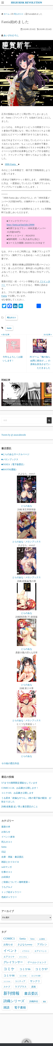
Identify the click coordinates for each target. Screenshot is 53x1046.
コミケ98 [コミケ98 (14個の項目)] (9, 975)
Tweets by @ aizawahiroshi (13, 435)
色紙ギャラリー (9, 897)
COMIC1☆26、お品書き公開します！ (19, 788)
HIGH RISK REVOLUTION (26, 2)
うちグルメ (6, 887)
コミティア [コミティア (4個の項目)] (20, 981)
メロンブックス (33, 541)
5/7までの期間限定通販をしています (19, 783)
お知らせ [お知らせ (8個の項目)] (8, 944)
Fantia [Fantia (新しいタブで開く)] (4, 296)
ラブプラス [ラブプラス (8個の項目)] (21, 986)
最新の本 (5, 827)
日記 (3, 852)
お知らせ (5, 832)
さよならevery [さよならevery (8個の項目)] (25, 944)
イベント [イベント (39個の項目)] (10, 950)
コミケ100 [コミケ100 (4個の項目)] (35, 976)
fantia (9, 328)
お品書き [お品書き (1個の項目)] (42, 939)
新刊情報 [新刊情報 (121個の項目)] (11, 993)
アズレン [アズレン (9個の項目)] (42, 944)
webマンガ (6, 867)
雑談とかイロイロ (10, 862)
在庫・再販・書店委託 (12, 857)
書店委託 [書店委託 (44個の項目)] (31, 993)
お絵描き (5, 877)
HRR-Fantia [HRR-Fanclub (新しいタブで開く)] (11, 164)
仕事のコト (6, 872)
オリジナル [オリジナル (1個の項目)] (23, 957)
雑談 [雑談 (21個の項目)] (6, 1007)
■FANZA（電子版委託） (13, 464)
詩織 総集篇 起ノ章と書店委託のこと (19, 806)
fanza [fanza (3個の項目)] (32, 939)
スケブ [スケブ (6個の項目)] (6, 986)
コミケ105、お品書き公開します (17, 793)
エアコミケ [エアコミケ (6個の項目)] (9, 956)
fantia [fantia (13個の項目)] (23, 938)
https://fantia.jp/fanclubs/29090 (20, 225)
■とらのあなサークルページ (15, 454)
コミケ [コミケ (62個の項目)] (9, 969)
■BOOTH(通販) (8, 469)
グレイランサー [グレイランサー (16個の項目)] (13, 962)
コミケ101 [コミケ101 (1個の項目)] (6, 981)
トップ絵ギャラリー (11, 892)
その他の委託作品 (10, 763)
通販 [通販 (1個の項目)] (44, 1001)
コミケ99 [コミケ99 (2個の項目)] (22, 976)
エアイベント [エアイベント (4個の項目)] (40, 951)
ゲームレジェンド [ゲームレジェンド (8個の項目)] (37, 962)
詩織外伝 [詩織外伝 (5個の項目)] (33, 1001)
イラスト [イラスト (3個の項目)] (26, 951)
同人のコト (11, 318)
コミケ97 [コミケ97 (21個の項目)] (41, 969)
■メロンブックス (9, 459)
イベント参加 (8, 837)
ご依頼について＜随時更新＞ (15, 882)
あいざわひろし (11, 35)
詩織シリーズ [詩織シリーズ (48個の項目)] (14, 1001)
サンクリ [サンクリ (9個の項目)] (35, 981)
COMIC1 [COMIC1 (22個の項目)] (9, 938)
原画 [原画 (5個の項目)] (33, 987)
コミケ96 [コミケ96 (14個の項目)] (24, 969)
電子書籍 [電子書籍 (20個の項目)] (20, 1007)
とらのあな (26, 506)
